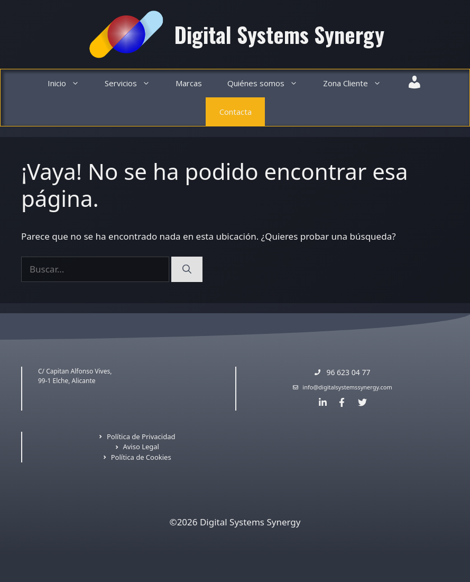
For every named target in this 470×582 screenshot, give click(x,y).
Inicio (70, 83)
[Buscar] (186, 269)
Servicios (134, 83)
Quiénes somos (268, 83)
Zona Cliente (358, 83)
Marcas (189, 83)
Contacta (235, 111)
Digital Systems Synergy (279, 34)
